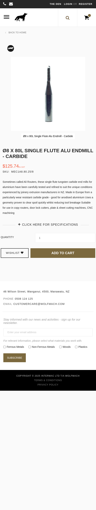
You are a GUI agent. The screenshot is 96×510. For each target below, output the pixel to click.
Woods (67, 346)
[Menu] (6, 17)
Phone (8, 298)
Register (85, 4)
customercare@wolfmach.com (39, 303)
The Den (55, 4)
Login (68, 4)
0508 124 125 (24, 298)
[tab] (48, 224)
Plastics (82, 346)
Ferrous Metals (15, 346)
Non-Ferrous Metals (43, 346)
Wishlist (15, 252)
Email (7, 303)
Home (22, 32)
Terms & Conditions (48, 380)
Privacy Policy (48, 384)
